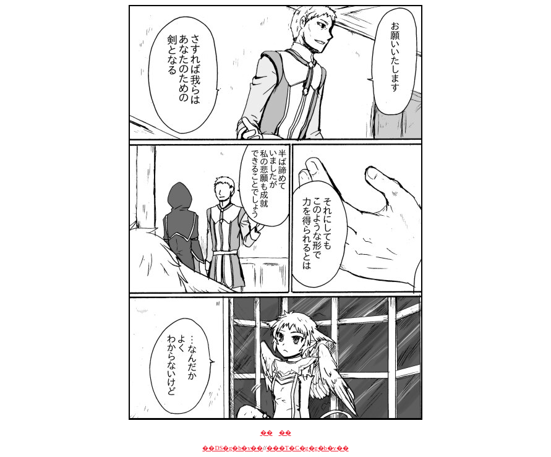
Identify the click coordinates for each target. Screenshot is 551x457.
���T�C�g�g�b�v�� (308, 448)
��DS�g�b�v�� (232, 448)
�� (266, 432)
